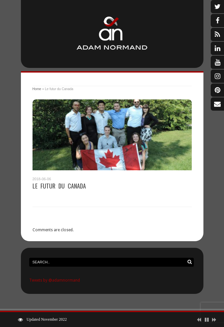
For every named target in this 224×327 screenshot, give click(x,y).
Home (37, 89)
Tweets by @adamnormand (54, 280)
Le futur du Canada (59, 186)
